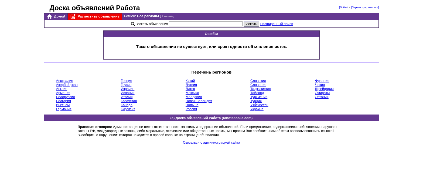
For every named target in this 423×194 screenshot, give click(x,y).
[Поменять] (167, 16)
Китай (190, 81)
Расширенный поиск (276, 24)
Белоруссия (65, 97)
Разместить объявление (94, 16)
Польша (192, 105)
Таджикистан (260, 89)
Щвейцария (324, 89)
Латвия (191, 85)
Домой (55, 16)
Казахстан (129, 101)
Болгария (63, 101)
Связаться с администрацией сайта (211, 142)
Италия (127, 97)
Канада (126, 105)
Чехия (320, 85)
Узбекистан (259, 105)
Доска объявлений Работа (95, 8)
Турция (256, 101)
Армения (63, 93)
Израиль (128, 89)
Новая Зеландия (199, 101)
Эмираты (322, 93)
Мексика (192, 93)
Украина (257, 109)
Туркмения (258, 97)
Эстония (322, 97)
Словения (258, 85)
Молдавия (194, 97)
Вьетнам (63, 105)
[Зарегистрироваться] (365, 7)
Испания (128, 93)
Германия (63, 109)
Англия (61, 89)
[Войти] (343, 7)
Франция (322, 81)
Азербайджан (67, 85)
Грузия (126, 85)
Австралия (64, 81)
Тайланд (257, 93)
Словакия (258, 81)
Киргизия (128, 109)
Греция (126, 81)
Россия (191, 109)
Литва (190, 89)
